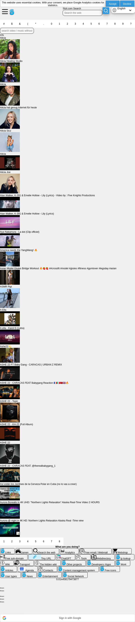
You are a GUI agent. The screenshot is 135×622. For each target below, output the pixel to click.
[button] (67, 618)
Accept (112, 4)
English (121, 8)
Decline (127, 4)
